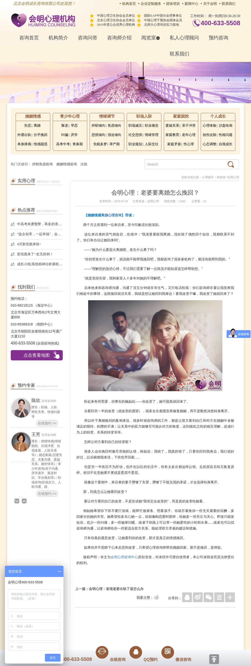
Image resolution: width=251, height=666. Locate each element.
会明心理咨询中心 (124, 557)
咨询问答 (87, 37)
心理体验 (209, 125)
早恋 (74, 125)
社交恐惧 (135, 135)
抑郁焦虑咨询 (42, 164)
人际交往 (151, 144)
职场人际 (144, 116)
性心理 (189, 144)
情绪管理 (151, 135)
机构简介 (58, 37)
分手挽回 (40, 135)
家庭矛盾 (174, 144)
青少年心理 (70, 116)
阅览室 (150, 37)
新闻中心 (191, 4)
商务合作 (96, 625)
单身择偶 (24, 144)
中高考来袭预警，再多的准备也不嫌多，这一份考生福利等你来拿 (40, 224)
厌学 (74, 135)
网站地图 (155, 625)
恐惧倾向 (98, 135)
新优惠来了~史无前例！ (35, 254)
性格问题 (225, 135)
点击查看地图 (36, 355)
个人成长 (218, 116)
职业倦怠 (151, 125)
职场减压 (135, 125)
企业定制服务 (151, 4)
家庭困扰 (181, 116)
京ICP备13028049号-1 (143, 631)
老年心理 (189, 135)
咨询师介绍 (119, 37)
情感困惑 (40, 144)
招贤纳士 (116, 625)
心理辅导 (208, 177)
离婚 (37, 125)
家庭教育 (172, 135)
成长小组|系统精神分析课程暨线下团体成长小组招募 (40, 264)
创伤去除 (209, 135)
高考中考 (63, 144)
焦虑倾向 (114, 125)
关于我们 (76, 625)
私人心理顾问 (184, 37)
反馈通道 (135, 625)
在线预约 (47, 423)
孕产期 (114, 144)
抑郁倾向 (98, 125)
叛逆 (64, 125)
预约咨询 (218, 37)
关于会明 (210, 4)
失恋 (27, 125)
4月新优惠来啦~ (29, 244)
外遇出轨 (24, 135)
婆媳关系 (172, 125)
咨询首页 (29, 37)
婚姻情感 (33, 116)
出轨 (84, 164)
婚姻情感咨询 (66, 164)
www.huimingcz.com (122, 635)
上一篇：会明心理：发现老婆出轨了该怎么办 (109, 589)
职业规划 (135, 144)
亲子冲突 (189, 125)
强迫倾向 (114, 135)
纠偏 (64, 135)
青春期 (78, 144)
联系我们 (228, 4)
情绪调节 (107, 116)
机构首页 (129, 4)
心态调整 (209, 144)
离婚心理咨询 (111, 215)
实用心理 (233, 177)
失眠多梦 (100, 144)
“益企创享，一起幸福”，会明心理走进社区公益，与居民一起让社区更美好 (40, 234)
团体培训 (173, 4)
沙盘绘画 (225, 125)
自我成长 (225, 144)
